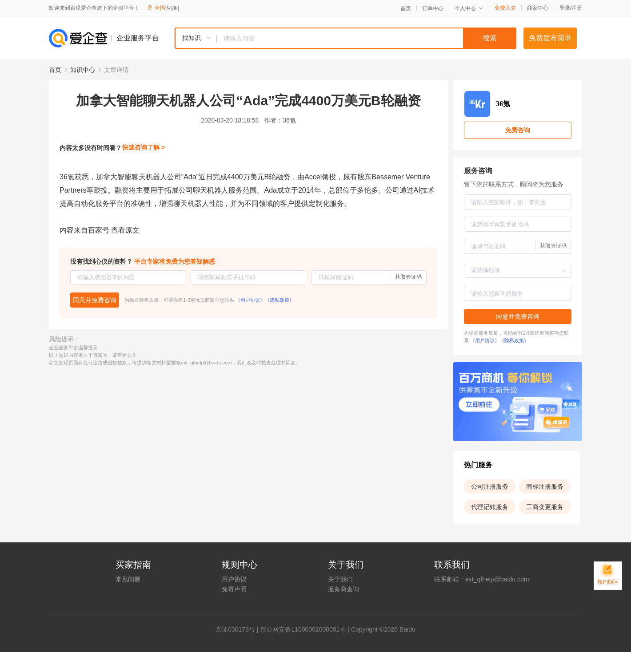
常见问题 (128, 579)
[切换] (172, 8)
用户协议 (234, 579)
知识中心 (82, 70)
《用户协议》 (250, 300)
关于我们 (340, 579)
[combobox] (345, 38)
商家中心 (537, 8)
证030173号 (238, 629)
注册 (576, 8)
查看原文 (125, 230)
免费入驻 (505, 8)
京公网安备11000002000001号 (303, 629)
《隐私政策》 (279, 300)
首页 (405, 8)
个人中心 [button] (469, 8)
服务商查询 (343, 589)
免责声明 (234, 589)
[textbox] (366, 38)
